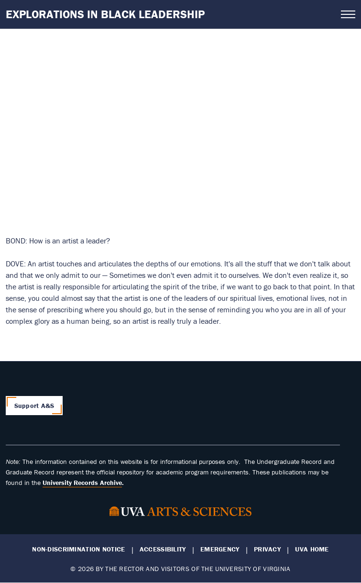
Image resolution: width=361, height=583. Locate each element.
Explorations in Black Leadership (105, 14)
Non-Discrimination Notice (78, 549)
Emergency (220, 549)
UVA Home (311, 549)
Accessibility (163, 549)
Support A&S (34, 405)
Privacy (267, 549)
